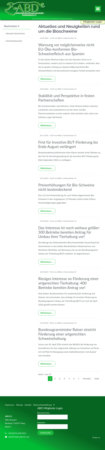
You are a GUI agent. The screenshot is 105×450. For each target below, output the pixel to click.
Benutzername (43, 413)
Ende (96, 378)
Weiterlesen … (45, 78)
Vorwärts (87, 378)
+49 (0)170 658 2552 (17, 433)
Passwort (41, 422)
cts (99, 437)
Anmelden (45, 433)
